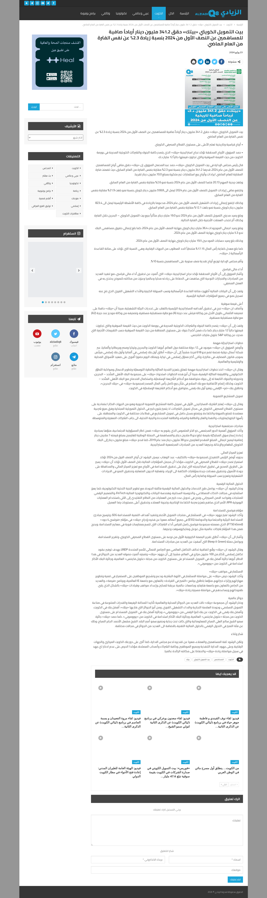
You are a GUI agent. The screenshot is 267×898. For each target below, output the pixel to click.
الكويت (159, 13)
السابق (234, 784)
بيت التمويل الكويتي (202, 659)
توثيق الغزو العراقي (41, 206)
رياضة (76, 191)
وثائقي (105, 13)
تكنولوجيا (121, 13)
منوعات (75, 198)
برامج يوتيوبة (87, 13)
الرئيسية (184, 13)
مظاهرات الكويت (70, 213)
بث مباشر (46, 175)
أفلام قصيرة (45, 198)
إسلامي (75, 206)
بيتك (188, 659)
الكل (171, 13)
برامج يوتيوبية (44, 191)
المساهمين (219, 659)
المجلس (47, 168)
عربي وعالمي (140, 13)
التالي (224, 784)
